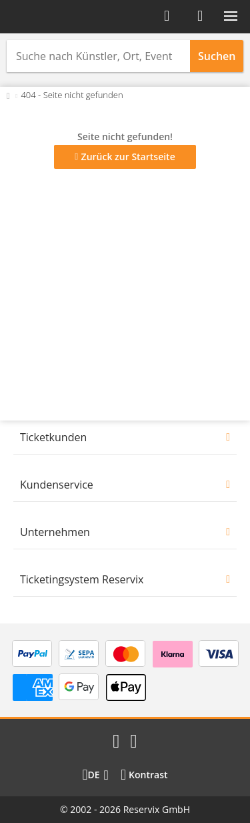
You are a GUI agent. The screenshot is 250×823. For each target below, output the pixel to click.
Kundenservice (56, 484)
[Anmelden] (166, 16)
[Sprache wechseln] (95, 775)
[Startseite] (52, 16)
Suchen (216, 56)
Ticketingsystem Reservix (81, 579)
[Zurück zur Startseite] (8, 95)
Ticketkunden (53, 437)
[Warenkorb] (200, 16)
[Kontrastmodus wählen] (144, 775)
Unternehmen (55, 532)
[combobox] (98, 56)
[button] (231, 16)
